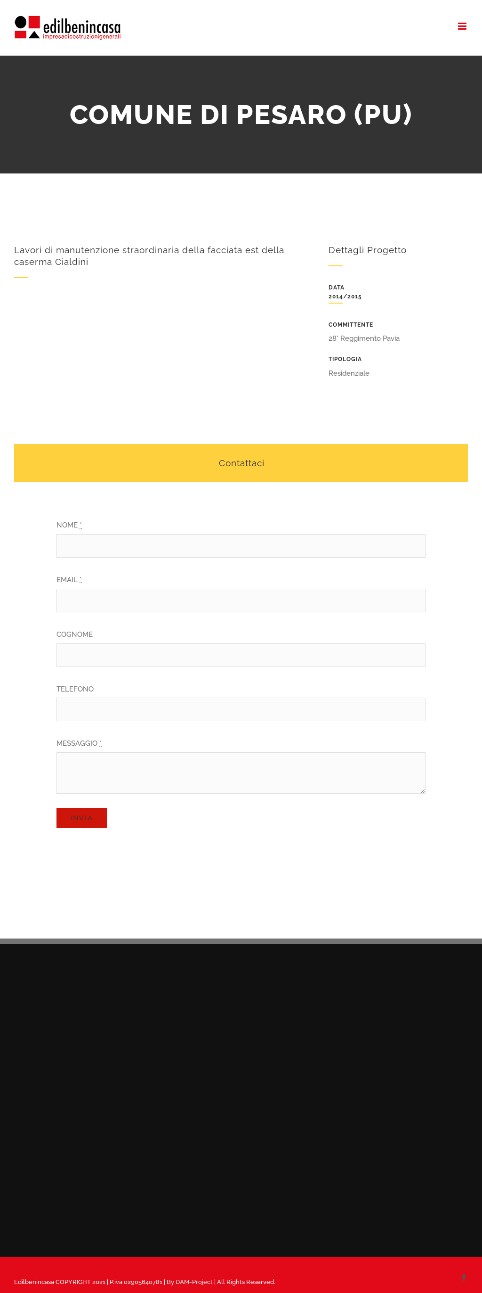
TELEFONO (75, 689)
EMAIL (69, 580)
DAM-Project (194, 1281)
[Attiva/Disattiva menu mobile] (463, 26)
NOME (69, 525)
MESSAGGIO (79, 743)
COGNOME (74, 634)
